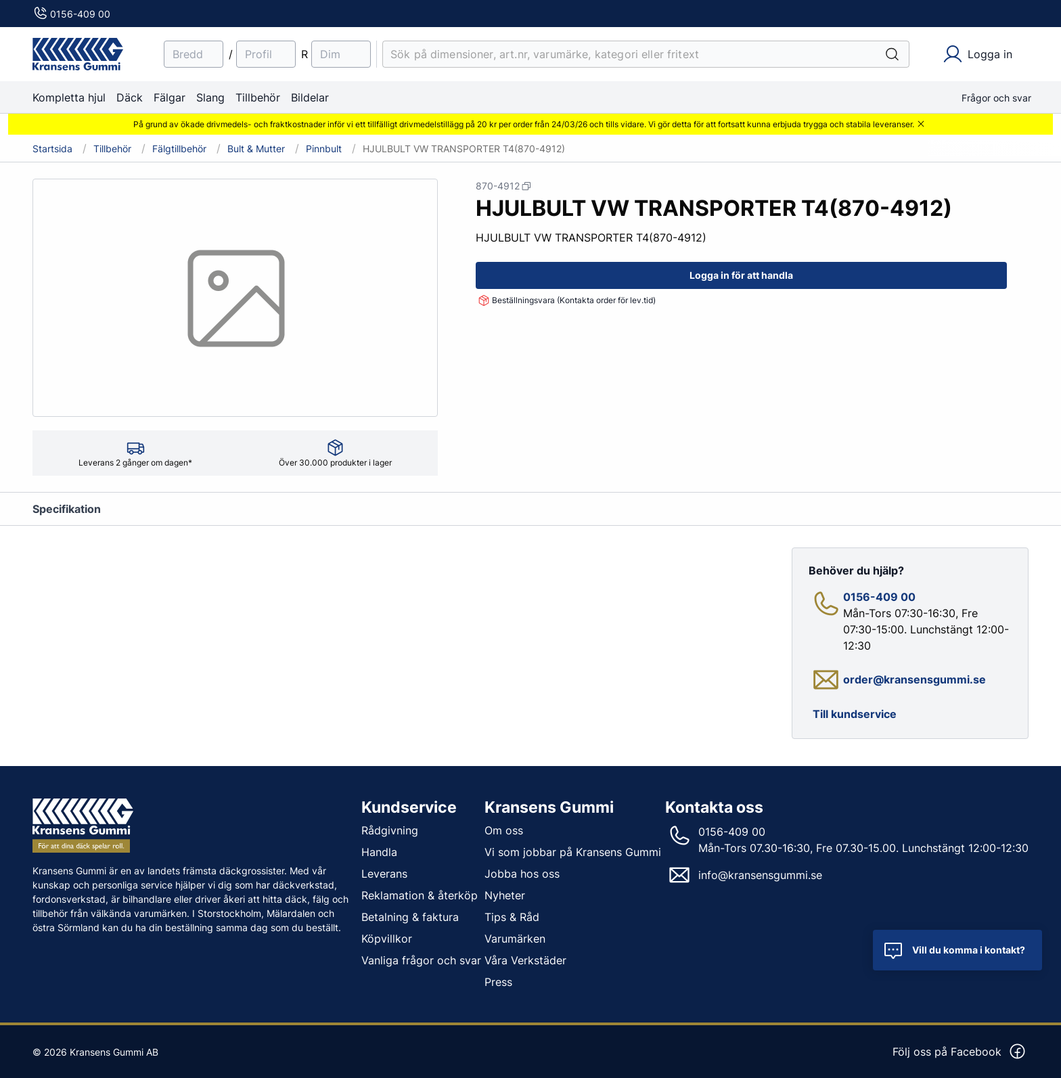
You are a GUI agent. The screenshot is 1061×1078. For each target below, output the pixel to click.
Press (498, 982)
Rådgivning (389, 830)
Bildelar (310, 97)
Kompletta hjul (69, 97)
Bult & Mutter (256, 148)
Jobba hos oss (522, 873)
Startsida (52, 148)
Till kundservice (855, 714)
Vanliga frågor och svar (421, 960)
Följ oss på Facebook (959, 1051)
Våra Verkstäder (525, 960)
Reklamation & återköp (419, 895)
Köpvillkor (386, 938)
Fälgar (169, 97)
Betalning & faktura (410, 917)
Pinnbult (324, 148)
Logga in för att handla (741, 275)
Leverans (384, 873)
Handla (379, 852)
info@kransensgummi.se (760, 875)
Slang (210, 97)
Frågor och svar (996, 98)
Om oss (503, 830)
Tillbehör (257, 97)
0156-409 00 (71, 14)
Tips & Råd (511, 917)
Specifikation (66, 509)
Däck (129, 97)
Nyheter (504, 895)
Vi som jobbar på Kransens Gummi (572, 852)
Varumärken (514, 938)
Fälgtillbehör (179, 148)
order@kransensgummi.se (914, 679)
